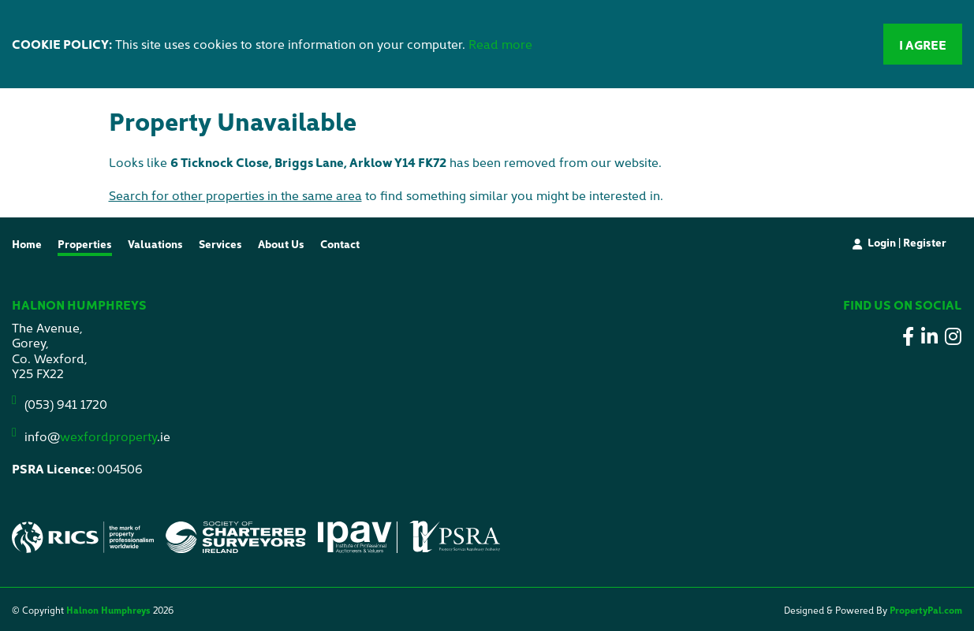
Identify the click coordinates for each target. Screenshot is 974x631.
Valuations (155, 243)
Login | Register (907, 242)
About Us (281, 243)
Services (220, 243)
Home (27, 243)
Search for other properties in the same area (235, 194)
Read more (500, 43)
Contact (340, 243)
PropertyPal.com (926, 609)
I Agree (922, 44)
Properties (85, 243)
